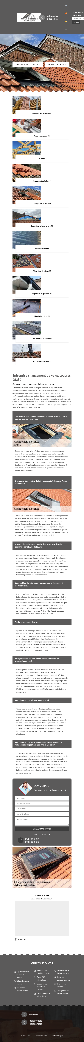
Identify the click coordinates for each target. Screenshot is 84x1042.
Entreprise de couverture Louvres (42, 987)
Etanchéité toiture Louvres (42, 978)
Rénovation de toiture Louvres (22, 989)
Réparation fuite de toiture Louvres (23, 974)
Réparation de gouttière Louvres (43, 971)
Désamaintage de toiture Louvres (43, 994)
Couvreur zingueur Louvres (63, 978)
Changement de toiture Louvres (63, 991)
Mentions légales (57, 1036)
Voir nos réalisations (28, 64)
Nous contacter (57, 64)
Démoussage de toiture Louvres (63, 971)
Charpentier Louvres (61, 985)
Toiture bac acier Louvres (23, 982)
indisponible (52, 16)
